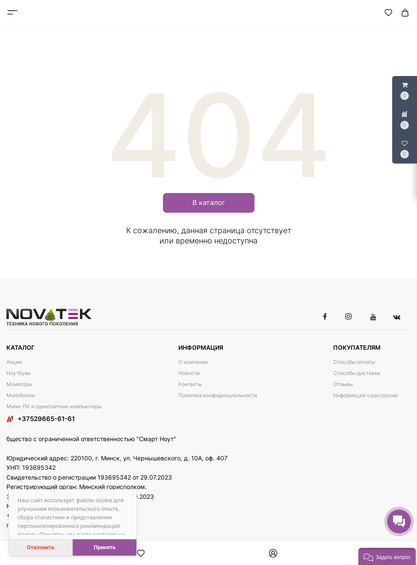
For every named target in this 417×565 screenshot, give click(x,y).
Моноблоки (20, 395)
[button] (387, 556)
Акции (14, 362)
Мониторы (19, 384)
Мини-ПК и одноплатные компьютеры (54, 406)
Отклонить (40, 547)
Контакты (190, 384)
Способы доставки (356, 373)
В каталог (208, 202)
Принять (104, 547)
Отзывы (343, 384)
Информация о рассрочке (365, 395)
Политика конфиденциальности (217, 395)
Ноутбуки (18, 373)
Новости (189, 373)
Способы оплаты (354, 362)
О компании (193, 362)
